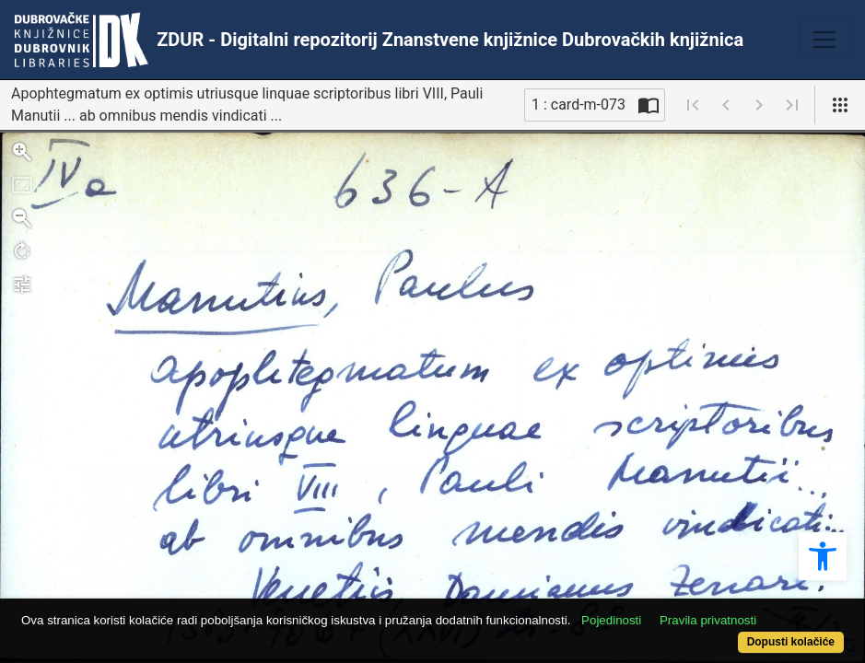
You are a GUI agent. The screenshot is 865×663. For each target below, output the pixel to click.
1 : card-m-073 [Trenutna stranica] (578, 104)
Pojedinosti (654, 610)
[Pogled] (840, 105)
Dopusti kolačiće (742, 632)
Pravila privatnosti (751, 610)
